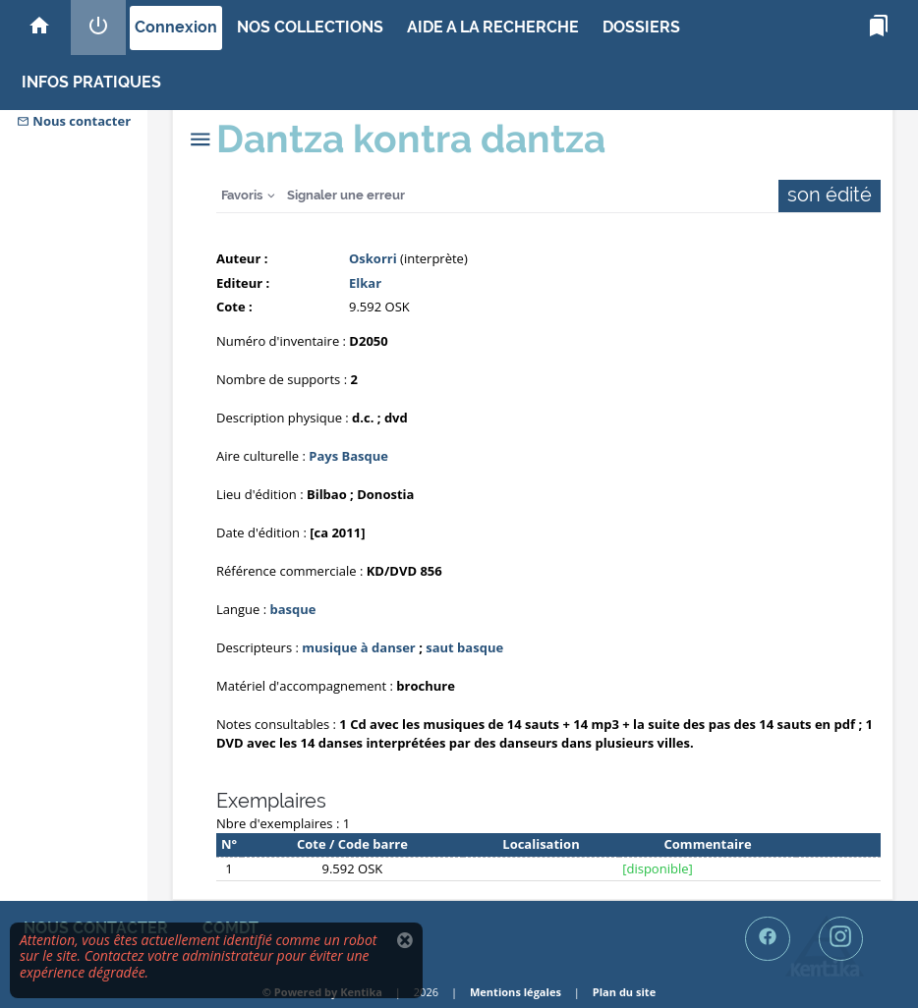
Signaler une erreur (346, 195)
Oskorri (373, 258)
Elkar (365, 283)
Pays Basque (348, 456)
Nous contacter (74, 121)
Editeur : (242, 283)
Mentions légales (515, 991)
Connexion (176, 27)
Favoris (241, 195)
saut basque (464, 647)
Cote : (234, 306)
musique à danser (358, 647)
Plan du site (624, 991)
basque (292, 609)
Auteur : (241, 258)
